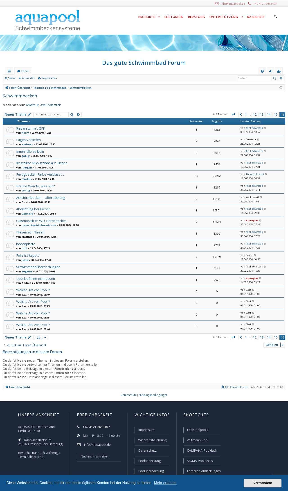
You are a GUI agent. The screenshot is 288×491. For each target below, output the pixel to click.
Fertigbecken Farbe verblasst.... (40, 174)
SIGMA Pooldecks (199, 461)
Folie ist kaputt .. (28, 255)
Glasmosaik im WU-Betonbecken (41, 220)
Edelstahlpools (197, 431)
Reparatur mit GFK (30, 128)
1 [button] (246, 114)
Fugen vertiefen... (29, 139)
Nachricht (256, 17)
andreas (26, 144)
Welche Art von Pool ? (32, 290)
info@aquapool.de (235, 3)
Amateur (30, 105)
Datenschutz (145, 451)
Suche (12, 78)
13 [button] (262, 114)
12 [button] (255, 114)
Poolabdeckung (147, 461)
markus (25, 178)
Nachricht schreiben (93, 457)
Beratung (196, 17)
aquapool (250, 220)
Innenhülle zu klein (30, 151)
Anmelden (28, 78)
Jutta (24, 259)
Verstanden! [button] (263, 483)
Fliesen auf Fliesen (30, 232)
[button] (233, 114)
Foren (25, 71)
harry (24, 132)
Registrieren (48, 78)
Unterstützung (223, 17)
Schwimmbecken (19, 95)
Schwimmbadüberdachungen (38, 267)
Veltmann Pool (197, 441)
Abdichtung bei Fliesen (33, 209)
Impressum (144, 431)
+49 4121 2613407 (265, 3)
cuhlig (25, 190)
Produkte (145, 17)
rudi (23, 248)
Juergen (26, 167)
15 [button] (275, 114)
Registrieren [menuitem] (279, 72)
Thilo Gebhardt (253, 174)
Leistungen (174, 17)
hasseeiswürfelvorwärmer (36, 225)
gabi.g (25, 155)
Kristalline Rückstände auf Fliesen (41, 163)
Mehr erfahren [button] (165, 483)
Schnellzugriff (10, 72)
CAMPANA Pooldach (201, 451)
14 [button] (268, 114)
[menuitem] (262, 71)
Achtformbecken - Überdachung (40, 197)
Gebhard (26, 213)
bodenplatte (25, 244)
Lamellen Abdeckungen (203, 471)
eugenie (26, 271)
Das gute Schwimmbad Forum (144, 62)
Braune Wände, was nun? (35, 186)
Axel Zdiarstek (47, 105)
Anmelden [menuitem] (271, 72)
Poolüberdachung (149, 471)
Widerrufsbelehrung (150, 441)
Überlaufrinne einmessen (35, 278)
